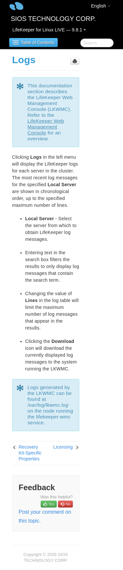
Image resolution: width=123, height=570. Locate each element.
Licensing (63, 447)
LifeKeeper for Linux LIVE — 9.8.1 (49, 29)
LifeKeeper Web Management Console (46, 126)
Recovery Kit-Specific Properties (30, 452)
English (101, 6)
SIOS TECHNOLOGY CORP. (53, 18)
